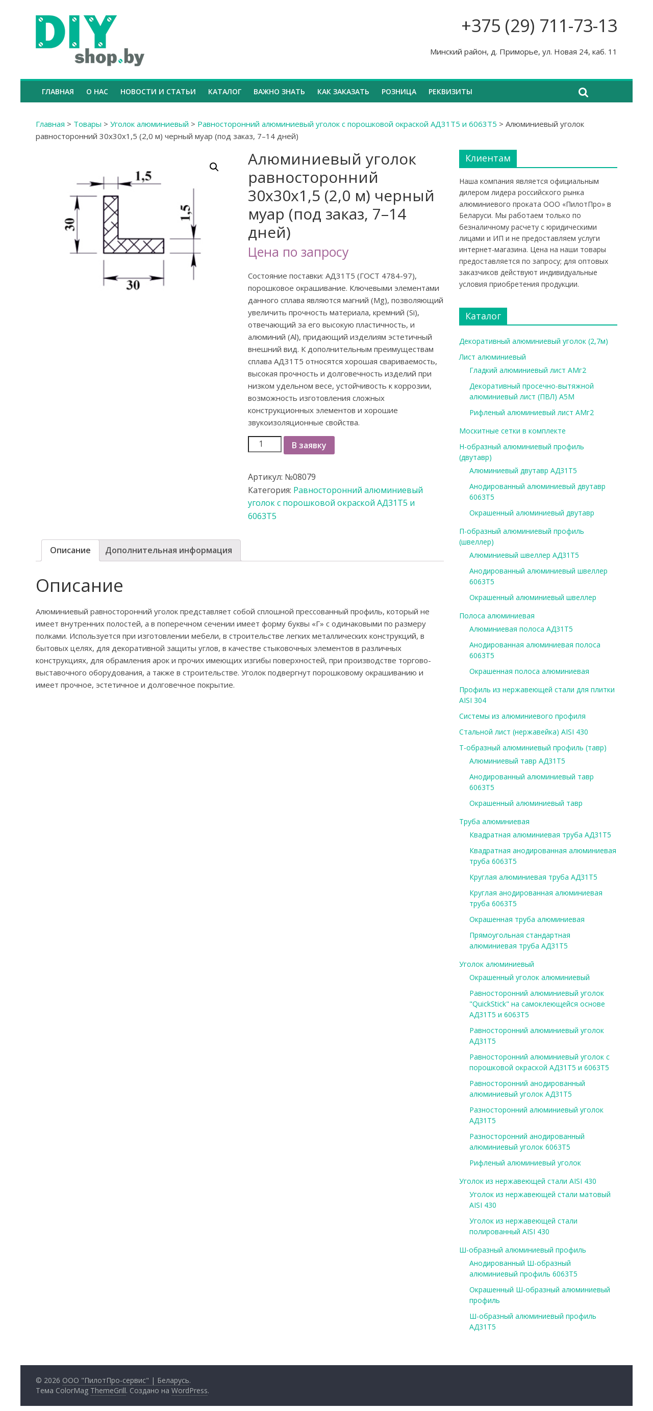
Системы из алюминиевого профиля (522, 716)
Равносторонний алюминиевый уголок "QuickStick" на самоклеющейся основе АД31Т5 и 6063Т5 (537, 1003)
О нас (97, 91)
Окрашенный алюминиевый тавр (526, 803)
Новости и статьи (158, 91)
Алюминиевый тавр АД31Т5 (517, 761)
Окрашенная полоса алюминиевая (529, 671)
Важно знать (279, 91)
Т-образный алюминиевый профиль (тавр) (533, 747)
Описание (70, 550)
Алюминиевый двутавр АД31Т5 (523, 470)
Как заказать (343, 91)
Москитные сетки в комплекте (512, 431)
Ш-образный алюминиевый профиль (522, 1250)
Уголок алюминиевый (149, 124)
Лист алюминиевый (492, 357)
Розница (399, 91)
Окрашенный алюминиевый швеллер (532, 597)
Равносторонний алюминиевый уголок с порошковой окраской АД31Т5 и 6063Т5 (347, 124)
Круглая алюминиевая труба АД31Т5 (533, 877)
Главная (58, 91)
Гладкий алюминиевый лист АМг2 (527, 370)
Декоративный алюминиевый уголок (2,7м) (533, 341)
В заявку (309, 445)
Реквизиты (450, 91)
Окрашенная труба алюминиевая (527, 919)
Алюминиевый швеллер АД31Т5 (524, 555)
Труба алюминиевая (494, 821)
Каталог (224, 91)
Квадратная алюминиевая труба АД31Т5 (540, 834)
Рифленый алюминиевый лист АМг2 (531, 412)
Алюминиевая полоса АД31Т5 (521, 629)
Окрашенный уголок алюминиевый (529, 977)
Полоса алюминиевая (497, 615)
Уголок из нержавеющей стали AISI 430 (527, 1181)
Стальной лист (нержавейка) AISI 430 (523, 732)
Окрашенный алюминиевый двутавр (531, 513)
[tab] (70, 550)
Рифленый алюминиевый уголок (525, 1163)
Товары (87, 124)
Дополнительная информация (168, 550)
